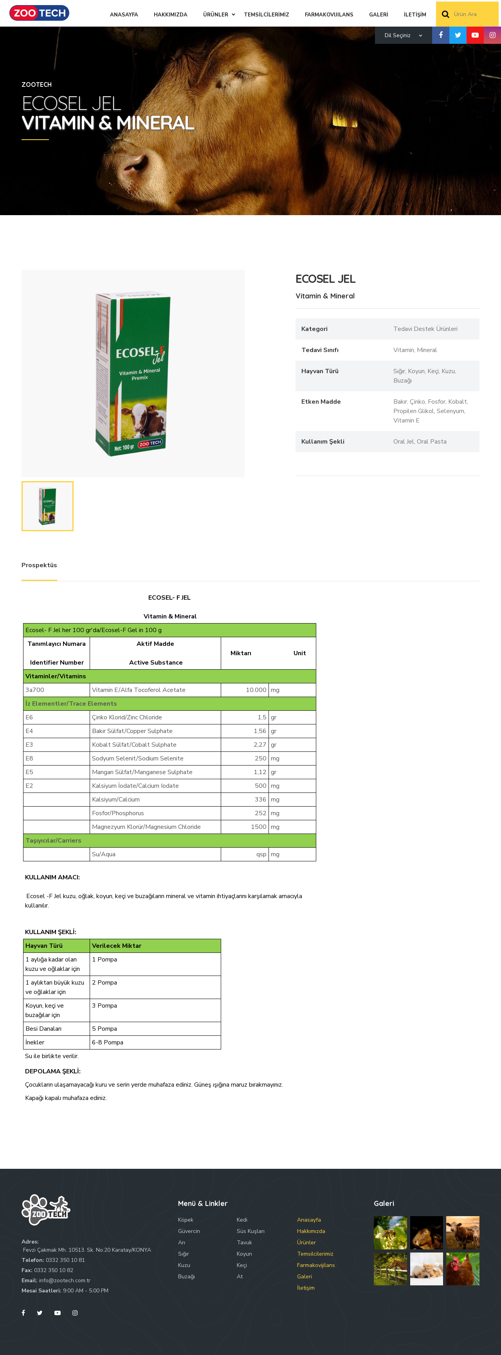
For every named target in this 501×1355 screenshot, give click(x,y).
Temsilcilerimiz (315, 1254)
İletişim (306, 1288)
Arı (181, 1242)
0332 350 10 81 (65, 1260)
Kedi (242, 1220)
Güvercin (189, 1231)
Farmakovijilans (316, 1265)
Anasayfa (309, 1220)
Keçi (242, 1265)
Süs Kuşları (251, 1231)
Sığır (183, 1254)
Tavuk (244, 1242)
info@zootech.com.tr (64, 1280)
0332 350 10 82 (53, 1270)
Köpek (185, 1220)
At (240, 1276)
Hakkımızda (311, 1231)
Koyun (244, 1254)
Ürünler (306, 1242)
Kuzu (184, 1265)
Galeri (304, 1276)
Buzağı (186, 1276)
